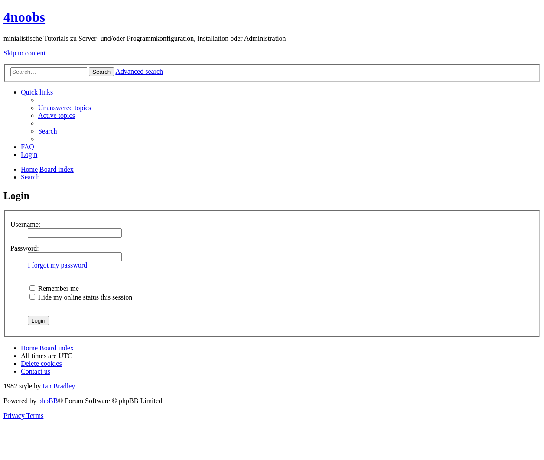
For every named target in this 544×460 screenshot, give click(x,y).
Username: (25, 224)
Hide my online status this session (80, 297)
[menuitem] (64, 107)
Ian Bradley (58, 386)
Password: (24, 248)
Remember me (54, 288)
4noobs (24, 17)
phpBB (48, 401)
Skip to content (24, 53)
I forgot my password (57, 265)
